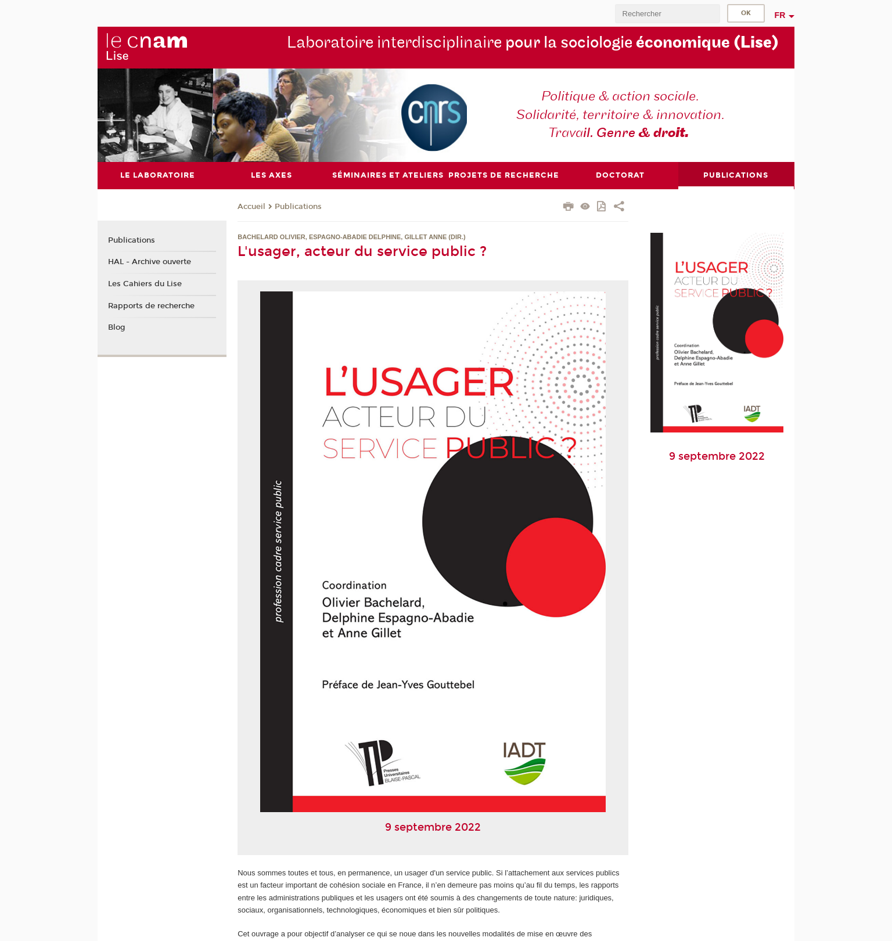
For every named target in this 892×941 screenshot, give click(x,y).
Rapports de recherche (151, 306)
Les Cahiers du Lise (145, 284)
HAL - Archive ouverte (149, 261)
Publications (298, 206)
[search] (667, 13)
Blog (116, 327)
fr (780, 15)
